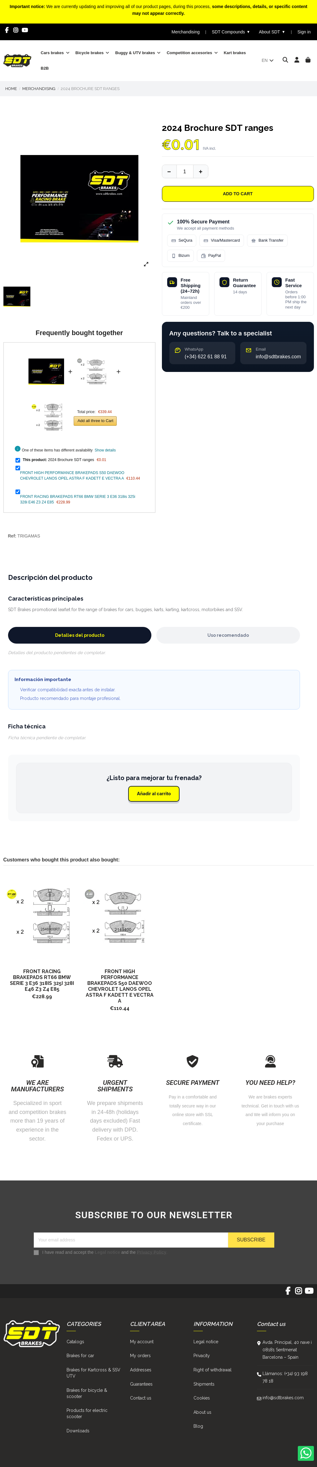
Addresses (140, 1369)
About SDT (272, 32)
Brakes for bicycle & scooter (87, 1393)
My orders (140, 1355)
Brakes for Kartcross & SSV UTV (93, 1373)
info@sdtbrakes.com (283, 1397)
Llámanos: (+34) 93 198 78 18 (285, 1377)
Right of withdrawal (212, 1369)
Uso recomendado (228, 635)
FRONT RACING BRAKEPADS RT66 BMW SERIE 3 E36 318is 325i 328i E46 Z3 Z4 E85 (42, 980)
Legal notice (107, 1251)
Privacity (201, 1355)
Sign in (304, 31)
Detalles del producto (79, 635)
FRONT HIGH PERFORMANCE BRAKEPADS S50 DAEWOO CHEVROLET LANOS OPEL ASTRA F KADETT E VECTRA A (120, 986)
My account (142, 1341)
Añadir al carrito (154, 793)
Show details (105, 450)
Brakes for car (80, 1355)
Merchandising (186, 31)
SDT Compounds (231, 32)
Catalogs (75, 1341)
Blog (198, 1426)
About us (202, 1412)
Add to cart (238, 193)
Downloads (78, 1430)
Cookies (201, 1398)
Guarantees (141, 1384)
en (268, 60)
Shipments (204, 1384)
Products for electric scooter (87, 1413)
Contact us (140, 1398)
